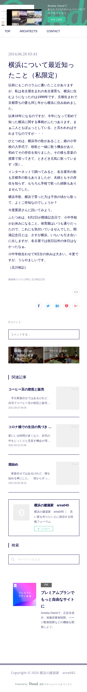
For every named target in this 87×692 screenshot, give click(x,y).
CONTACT (53, 31)
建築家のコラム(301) (19, 279)
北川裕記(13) (38, 279)
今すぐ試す (56, 19)
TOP (7, 31)
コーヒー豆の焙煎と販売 (26, 389)
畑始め (13, 464)
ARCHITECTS (28, 31)
